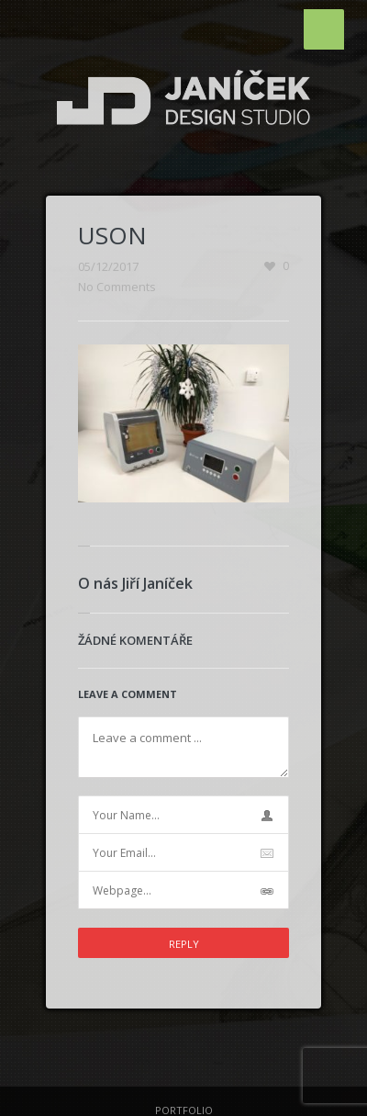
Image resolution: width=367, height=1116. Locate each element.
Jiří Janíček (157, 583)
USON (112, 235)
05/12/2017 (108, 266)
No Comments (117, 286)
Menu (324, 29)
